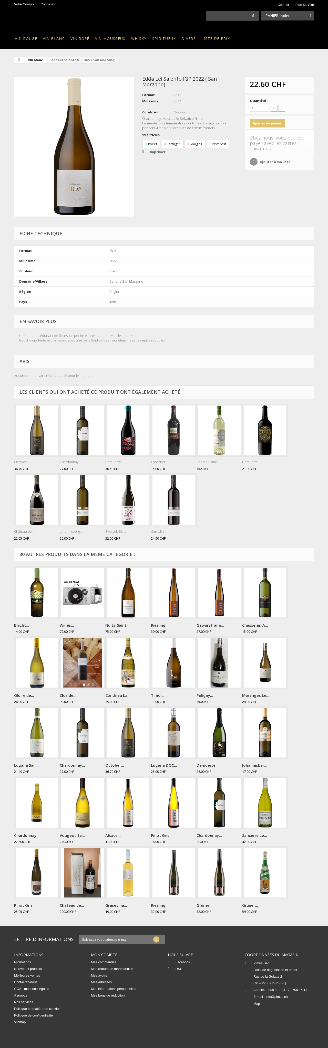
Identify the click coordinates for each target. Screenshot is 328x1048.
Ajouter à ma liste (274, 161)
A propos (20, 995)
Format (148, 94)
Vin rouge (26, 38)
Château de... (24, 531)
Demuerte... (114, 461)
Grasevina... (116, 905)
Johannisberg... (71, 531)
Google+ (195, 144)
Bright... (21, 625)
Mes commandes (103, 962)
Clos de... (68, 695)
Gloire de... (24, 695)
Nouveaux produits (28, 969)
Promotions (22, 962)
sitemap (20, 1022)
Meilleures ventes (27, 975)
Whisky (139, 38)
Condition (151, 112)
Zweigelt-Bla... (115, 531)
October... (21, 461)
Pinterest (218, 144)
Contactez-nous (25, 982)
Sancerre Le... (254, 835)
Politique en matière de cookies (37, 1009)
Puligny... (205, 695)
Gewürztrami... (210, 625)
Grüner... (204, 905)
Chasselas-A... (255, 625)
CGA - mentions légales (31, 989)
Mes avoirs (99, 975)
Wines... (67, 625)
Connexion (48, 4)
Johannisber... (254, 765)
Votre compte (24, 4)
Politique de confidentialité (33, 1015)
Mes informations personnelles (113, 989)
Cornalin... (158, 531)
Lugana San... (26, 765)
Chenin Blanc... (208, 461)
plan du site (304, 5)
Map (256, 1004)
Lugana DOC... (164, 765)
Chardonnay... (70, 461)
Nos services (23, 1002)
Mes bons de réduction (108, 995)
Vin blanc (54, 38)
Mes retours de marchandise (112, 969)
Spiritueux (164, 38)
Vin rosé (79, 38)
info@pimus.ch (277, 997)
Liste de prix (215, 38)
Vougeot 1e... (72, 835)
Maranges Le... (255, 695)
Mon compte (104, 954)
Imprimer (158, 151)
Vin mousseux (110, 38)
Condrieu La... (117, 695)
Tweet (151, 144)
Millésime (150, 101)
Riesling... (160, 625)
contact (283, 5)
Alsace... (113, 835)
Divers (188, 38)
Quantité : (259, 100)
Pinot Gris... (161, 835)
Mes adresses (101, 982)
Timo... (157, 695)
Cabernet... (159, 461)
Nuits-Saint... (117, 625)
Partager (172, 144)
